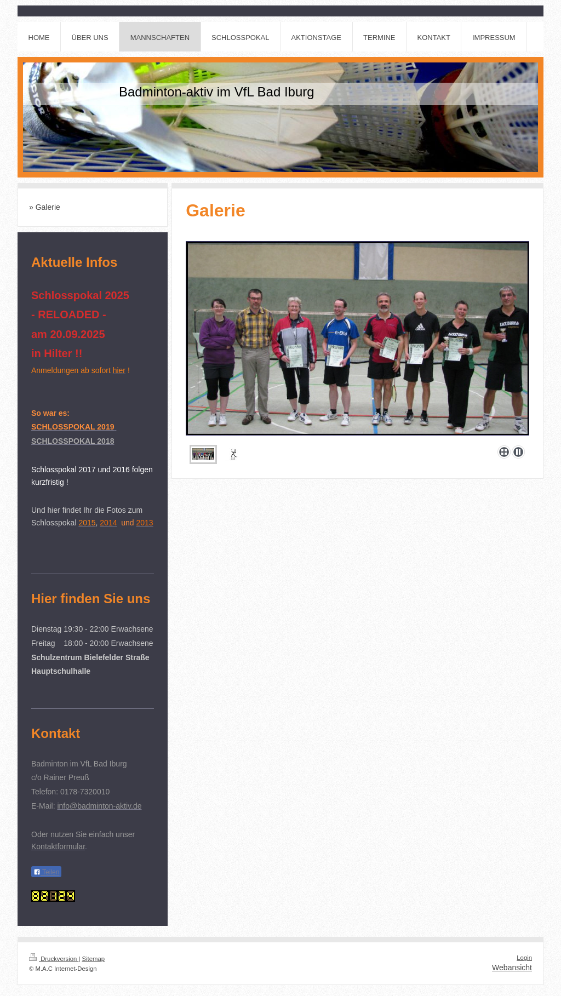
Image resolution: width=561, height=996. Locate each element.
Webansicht (512, 967)
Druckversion (53, 958)
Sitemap (93, 958)
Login (524, 957)
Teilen (46, 872)
